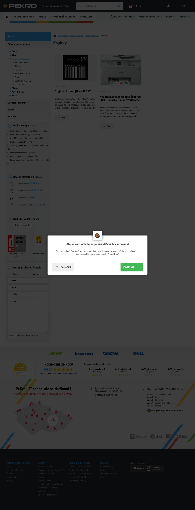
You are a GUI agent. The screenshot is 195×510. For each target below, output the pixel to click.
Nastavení (63, 267)
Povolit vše (131, 267)
